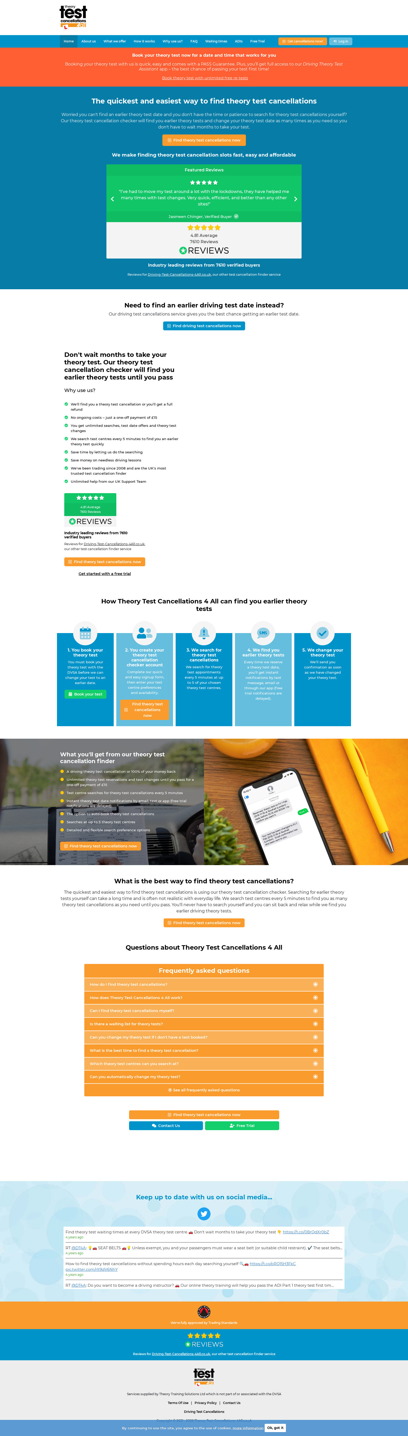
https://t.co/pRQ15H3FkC (273, 1263)
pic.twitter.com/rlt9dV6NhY (92, 1269)
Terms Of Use (178, 1403)
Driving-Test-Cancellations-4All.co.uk (179, 274)
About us (88, 41)
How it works (144, 41)
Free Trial (257, 41)
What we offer (115, 41)
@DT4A (79, 1248)
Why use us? (173, 41)
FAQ (193, 41)
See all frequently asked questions (204, 1090)
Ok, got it (275, 1428)
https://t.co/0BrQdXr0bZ (306, 1232)
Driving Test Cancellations (204, 1412)
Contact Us (231, 1403)
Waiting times (216, 41)
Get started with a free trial (105, 573)
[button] (112, 199)
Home (69, 41)
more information (248, 1428)
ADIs (239, 41)
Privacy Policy (206, 1403)
